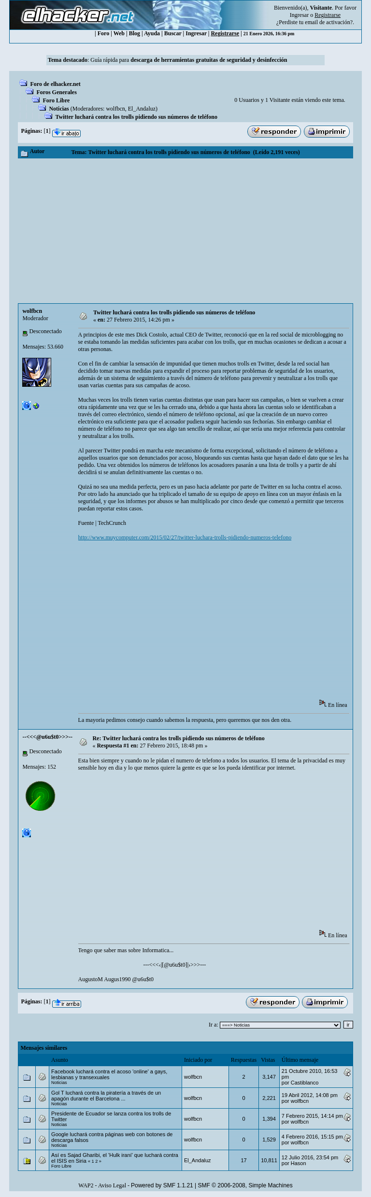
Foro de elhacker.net (55, 84)
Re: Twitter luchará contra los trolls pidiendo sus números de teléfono (178, 738)
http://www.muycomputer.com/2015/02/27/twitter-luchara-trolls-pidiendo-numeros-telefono (185, 537)
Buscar (173, 33)
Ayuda (152, 33)
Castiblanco (304, 1082)
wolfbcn (115, 108)
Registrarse (225, 33)
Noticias (59, 108)
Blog (134, 33)
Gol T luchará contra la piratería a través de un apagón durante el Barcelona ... (106, 1095)
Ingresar (299, 15)
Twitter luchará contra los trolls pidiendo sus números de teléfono (136, 116)
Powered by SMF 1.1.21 (162, 1185)
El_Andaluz (142, 108)
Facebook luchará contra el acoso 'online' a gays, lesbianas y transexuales (109, 1074)
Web (119, 33)
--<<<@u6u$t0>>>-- (47, 736)
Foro (103, 33)
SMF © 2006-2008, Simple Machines (245, 1185)
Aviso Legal (112, 1185)
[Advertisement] (185, 230)
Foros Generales (56, 92)
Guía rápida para (188, 59)
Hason (298, 1163)
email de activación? (329, 22)
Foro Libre (56, 100)
